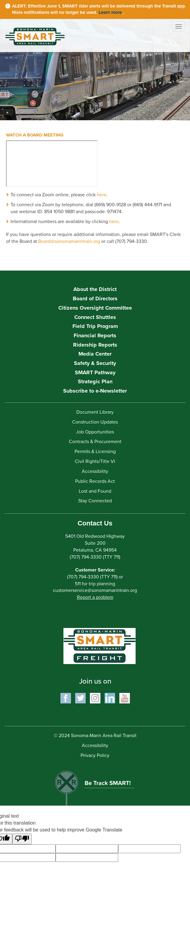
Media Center (95, 354)
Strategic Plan (95, 381)
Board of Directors (95, 298)
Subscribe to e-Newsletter (95, 390)
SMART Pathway (95, 372)
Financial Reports (95, 335)
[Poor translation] (22, 839)
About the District (95, 289)
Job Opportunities (95, 432)
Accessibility (95, 471)
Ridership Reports (95, 344)
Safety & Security (95, 363)
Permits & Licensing (95, 452)
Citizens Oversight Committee (95, 308)
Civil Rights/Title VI (95, 461)
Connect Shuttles (95, 317)
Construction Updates (95, 422)
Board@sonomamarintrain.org (69, 241)
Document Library (95, 412)
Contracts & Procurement (95, 442)
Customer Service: (95, 570)
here (101, 195)
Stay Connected (95, 501)
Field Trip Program (95, 326)
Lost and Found (95, 491)
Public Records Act (95, 481)
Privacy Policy (95, 755)
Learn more (111, 12)
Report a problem (95, 597)
